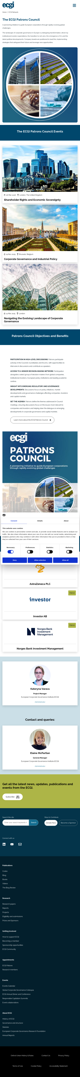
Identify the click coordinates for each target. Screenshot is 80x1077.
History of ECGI (8, 1019)
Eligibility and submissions (12, 916)
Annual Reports (8, 1035)
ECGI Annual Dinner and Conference (16, 994)
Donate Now (51, 823)
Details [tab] (40, 521)
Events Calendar (8, 986)
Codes (5, 871)
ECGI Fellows (7, 966)
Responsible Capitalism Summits (15, 998)
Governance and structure (12, 1023)
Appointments (8, 960)
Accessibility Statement (58, 1066)
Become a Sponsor (68, 823)
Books (4, 879)
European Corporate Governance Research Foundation (23, 1031)
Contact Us (46, 1056)
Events (5, 980)
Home (4, 12)
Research (6, 898)
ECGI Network (13, 12)
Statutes (5, 1027)
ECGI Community (9, 949)
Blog (4, 875)
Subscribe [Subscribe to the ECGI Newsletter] (12, 796)
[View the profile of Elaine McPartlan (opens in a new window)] (40, 739)
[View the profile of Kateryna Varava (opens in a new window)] (40, 675)
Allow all (65, 560)
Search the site (8, 817)
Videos (5, 884)
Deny (15, 560)
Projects (5, 912)
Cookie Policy (36, 1066)
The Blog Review (9, 888)
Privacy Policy (63, 1056)
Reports (5, 908)
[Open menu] (74, 5)
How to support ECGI (10, 937)
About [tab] (66, 521)
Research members (10, 970)
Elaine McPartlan (40, 753)
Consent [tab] (14, 521)
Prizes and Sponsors (10, 921)
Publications (7, 865)
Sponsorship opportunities (12, 945)
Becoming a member (10, 941)
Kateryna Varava (40, 688)
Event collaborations (10, 1003)
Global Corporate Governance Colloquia (18, 990)
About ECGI (7, 1013)
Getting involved (9, 931)
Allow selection (40, 560)
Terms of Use (17, 1066)
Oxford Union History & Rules (22, 1056)
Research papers (9, 904)
